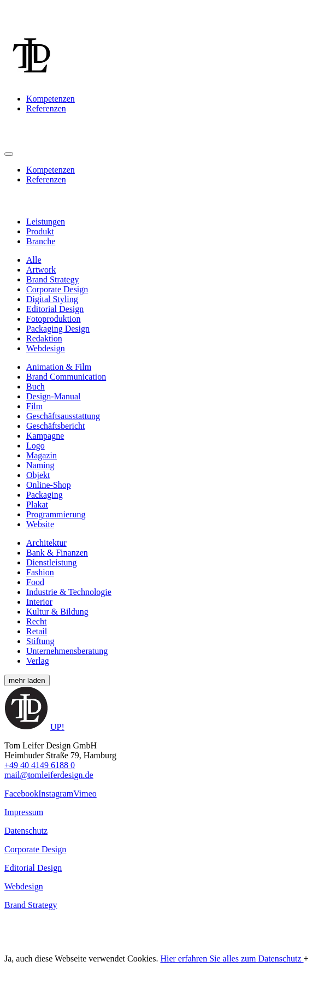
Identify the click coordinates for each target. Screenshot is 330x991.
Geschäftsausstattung (63, 416)
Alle (34, 259)
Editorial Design (55, 309)
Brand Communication (66, 376)
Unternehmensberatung (67, 651)
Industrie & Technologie (68, 592)
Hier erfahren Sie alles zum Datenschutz (231, 958)
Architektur (46, 542)
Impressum (23, 812)
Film (34, 406)
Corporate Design (57, 289)
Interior (39, 601)
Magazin (41, 455)
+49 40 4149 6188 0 (39, 765)
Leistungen (45, 221)
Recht (36, 621)
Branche (40, 241)
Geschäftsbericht (55, 425)
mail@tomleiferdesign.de (48, 775)
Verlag (37, 660)
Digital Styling (52, 299)
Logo (35, 445)
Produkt (40, 231)
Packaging (44, 494)
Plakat (37, 504)
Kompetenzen (50, 98)
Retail (36, 631)
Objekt (38, 475)
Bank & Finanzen (57, 552)
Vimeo (85, 793)
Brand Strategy (52, 279)
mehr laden (27, 680)
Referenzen (46, 108)
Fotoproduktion (53, 318)
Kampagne (45, 435)
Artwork (41, 269)
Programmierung (55, 514)
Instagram (55, 793)
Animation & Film (58, 366)
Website (40, 524)
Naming (40, 465)
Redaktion (44, 338)
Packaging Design (58, 328)
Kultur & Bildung (57, 611)
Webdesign (45, 348)
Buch (35, 386)
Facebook (21, 793)
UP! (57, 727)
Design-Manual (53, 396)
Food (35, 582)
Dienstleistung (51, 562)
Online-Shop (48, 484)
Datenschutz (26, 830)
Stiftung (40, 641)
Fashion (40, 572)
